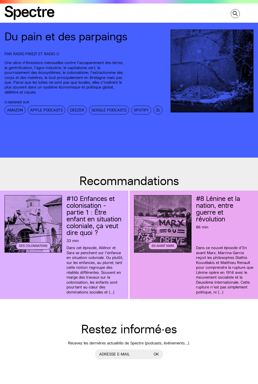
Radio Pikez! (25, 53)
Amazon (15, 110)
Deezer (77, 110)
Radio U (51, 53)
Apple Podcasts (46, 110)
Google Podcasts (108, 110)
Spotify (141, 110)
